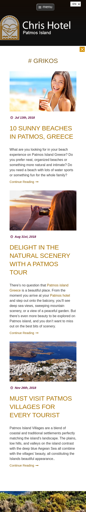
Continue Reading (24, 182)
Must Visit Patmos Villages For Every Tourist (41, 407)
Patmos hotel (60, 295)
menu (47, 7)
